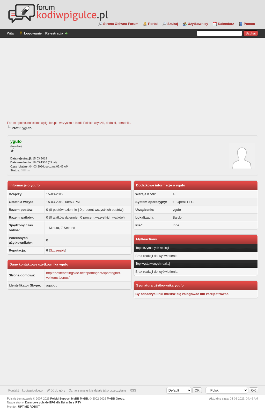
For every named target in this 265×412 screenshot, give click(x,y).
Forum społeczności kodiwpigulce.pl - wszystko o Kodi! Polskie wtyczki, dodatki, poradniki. (69, 123)
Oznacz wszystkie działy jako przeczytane (97, 390)
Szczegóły (57, 250)
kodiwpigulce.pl (32, 390)
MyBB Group (115, 398)
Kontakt (13, 390)
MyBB (84, 398)
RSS (133, 390)
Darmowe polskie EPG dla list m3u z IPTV (53, 402)
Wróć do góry (56, 390)
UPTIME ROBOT (29, 406)
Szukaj (172, 24)
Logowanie (33, 33)
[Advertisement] (132, 82)
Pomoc (249, 24)
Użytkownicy (198, 24)
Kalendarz (226, 24)
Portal (153, 24)
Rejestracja (54, 33)
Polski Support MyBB (64, 398)
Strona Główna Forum (120, 24)
